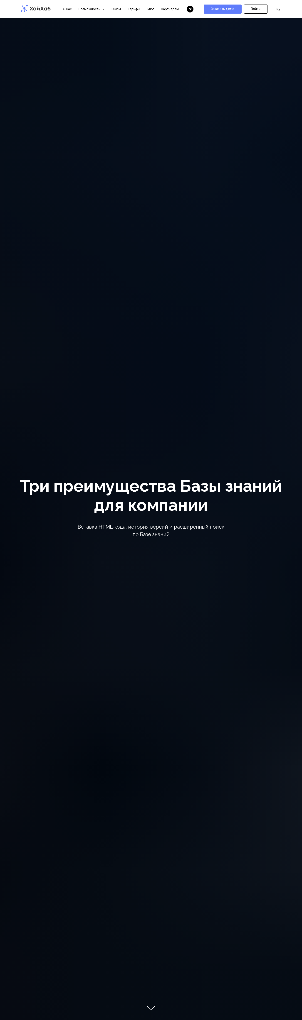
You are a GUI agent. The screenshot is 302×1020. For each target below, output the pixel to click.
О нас (67, 9)
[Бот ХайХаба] (190, 9)
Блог (150, 9)
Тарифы (134, 9)
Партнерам (170, 9)
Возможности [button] (90, 9)
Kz (278, 9)
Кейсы (116, 9)
